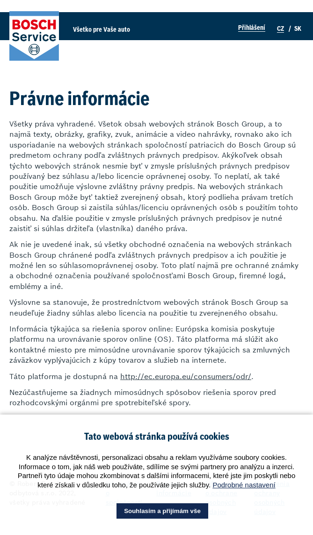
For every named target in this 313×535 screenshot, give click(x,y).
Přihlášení (251, 28)
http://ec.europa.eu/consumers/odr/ (185, 376)
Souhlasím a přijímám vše (162, 510)
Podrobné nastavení (243, 485)
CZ (280, 29)
